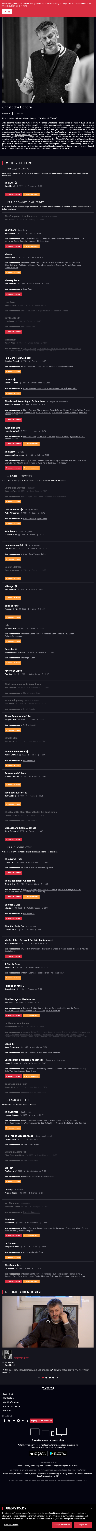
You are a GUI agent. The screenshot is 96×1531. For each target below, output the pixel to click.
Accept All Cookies (62, 1524)
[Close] (91, 1508)
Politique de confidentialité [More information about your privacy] (74, 1518)
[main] (48, 1517)
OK (9, 12)
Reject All (83, 1524)
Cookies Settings (11, 1524)
